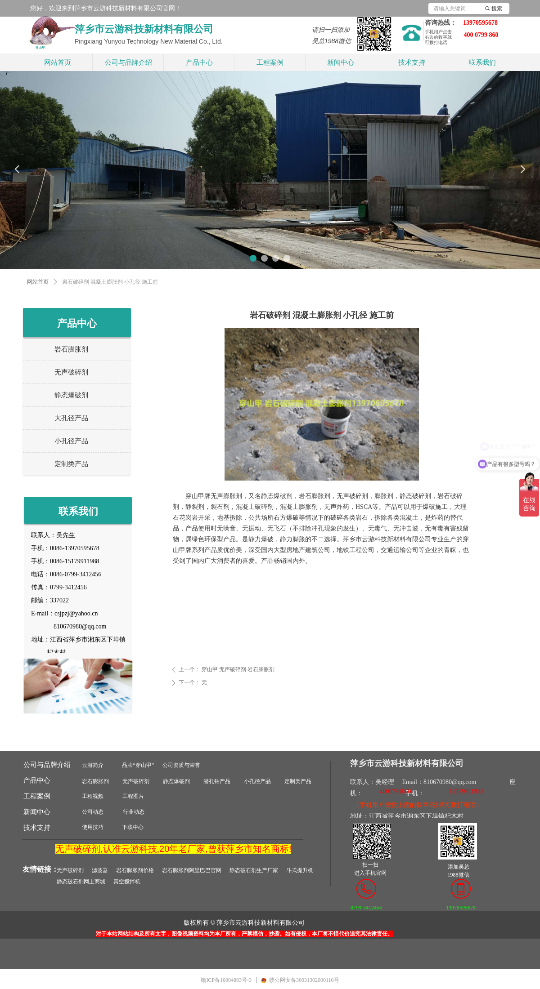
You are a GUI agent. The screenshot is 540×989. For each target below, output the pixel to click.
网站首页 (38, 282)
